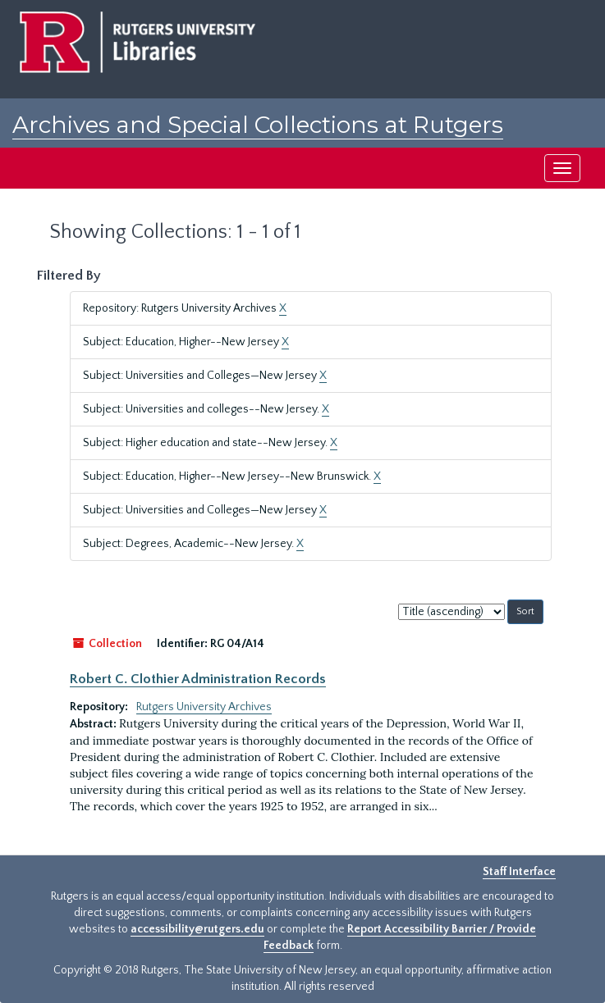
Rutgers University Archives (204, 706)
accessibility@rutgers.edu (197, 929)
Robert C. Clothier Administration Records (198, 679)
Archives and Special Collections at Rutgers (257, 125)
